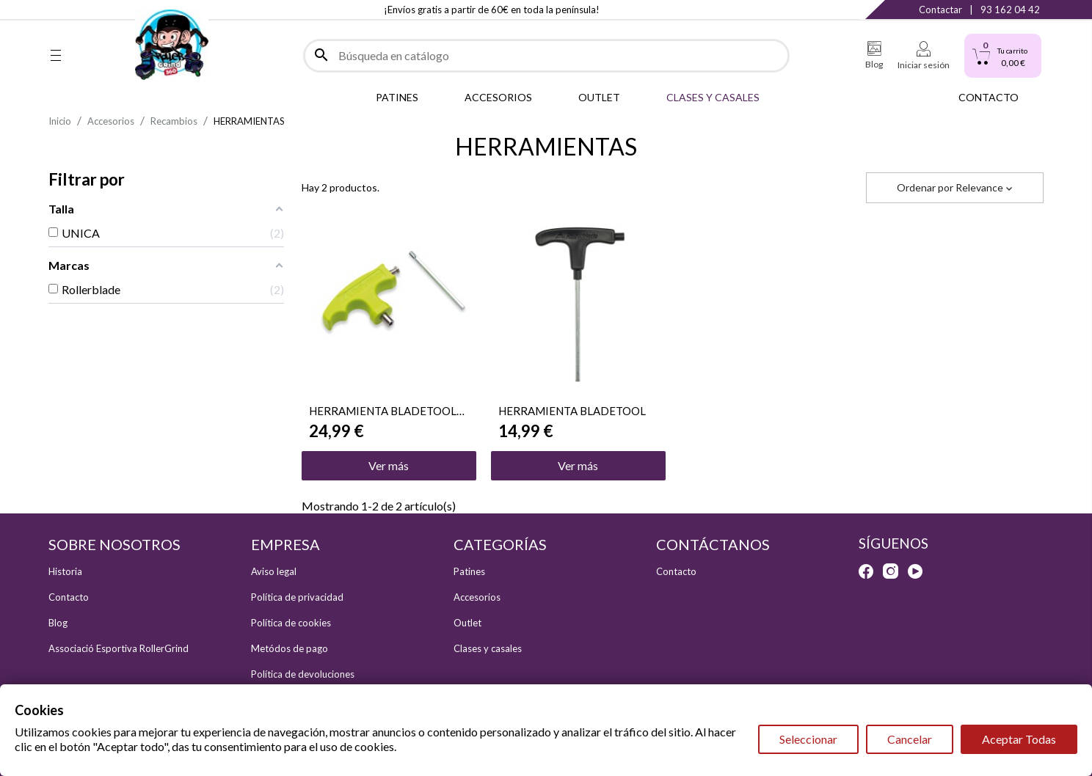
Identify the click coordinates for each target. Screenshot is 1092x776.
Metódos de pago (289, 648)
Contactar (940, 9)
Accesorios (477, 597)
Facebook (55, 9)
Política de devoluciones (302, 674)
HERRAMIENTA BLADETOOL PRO (382, 410)
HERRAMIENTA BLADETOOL (572, 410)
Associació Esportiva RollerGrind (118, 648)
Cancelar (909, 739)
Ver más (388, 465)
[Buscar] (546, 56)
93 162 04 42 (1010, 9)
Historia (65, 571)
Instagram (85, 9)
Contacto (68, 597)
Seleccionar (808, 739)
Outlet (467, 623)
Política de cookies (291, 623)
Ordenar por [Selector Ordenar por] (955, 187)
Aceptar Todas (1019, 739)
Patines (469, 571)
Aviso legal (273, 571)
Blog (58, 623)
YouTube (115, 9)
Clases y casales (488, 648)
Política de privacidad (297, 597)
